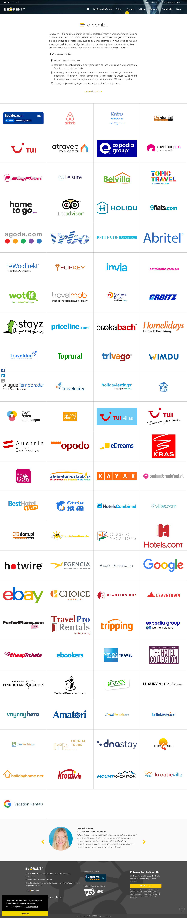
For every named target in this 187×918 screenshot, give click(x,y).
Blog (178, 9)
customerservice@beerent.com (39, 879)
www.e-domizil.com (93, 91)
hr (17, 2)
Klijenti (142, 9)
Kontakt (35, 890)
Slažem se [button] (25, 914)
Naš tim (153, 9)
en (8, 2)
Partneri (130, 9)
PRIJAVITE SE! (145, 886)
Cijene (119, 9)
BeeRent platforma (102, 9)
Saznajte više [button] (32, 907)
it (13, 2)
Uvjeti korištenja (151, 2)
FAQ (27, 890)
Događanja (167, 9)
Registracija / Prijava (171, 2)
